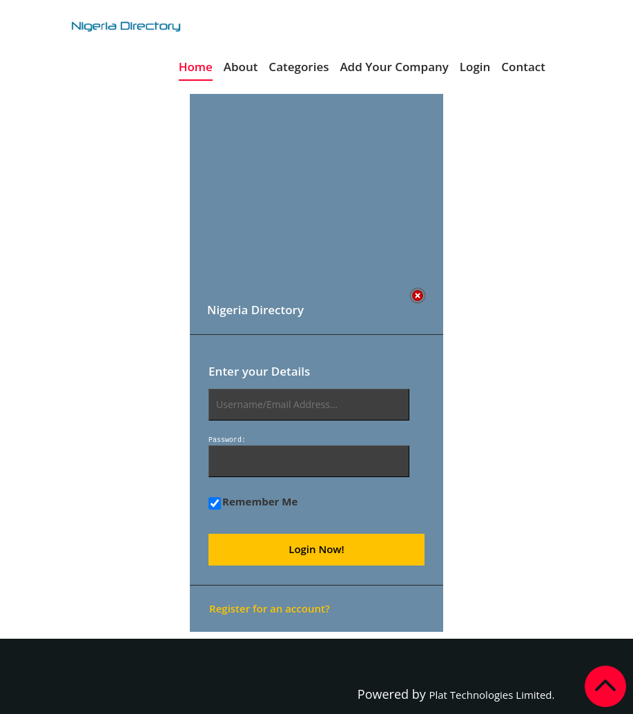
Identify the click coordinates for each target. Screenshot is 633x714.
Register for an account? (269, 608)
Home (196, 67)
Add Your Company (394, 67)
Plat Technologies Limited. (491, 695)
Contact (523, 67)
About (241, 67)
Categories (299, 67)
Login (475, 67)
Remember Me (253, 502)
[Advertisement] (310, 190)
